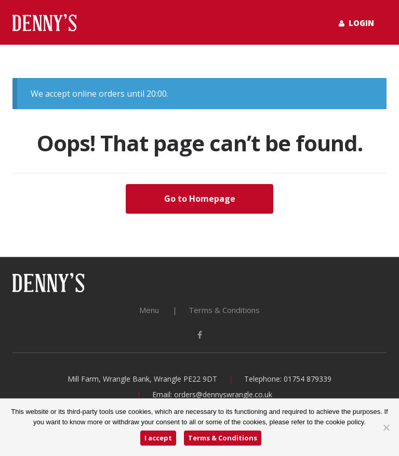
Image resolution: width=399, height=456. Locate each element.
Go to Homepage (199, 198)
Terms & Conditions (224, 310)
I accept (158, 437)
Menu (149, 310)
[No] (386, 427)
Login (356, 23)
